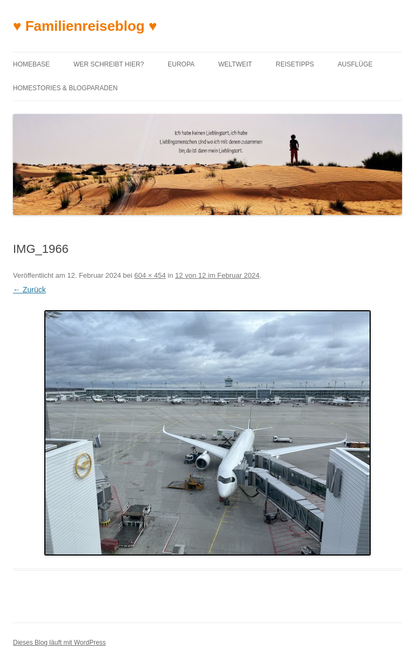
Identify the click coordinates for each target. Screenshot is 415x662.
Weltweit (235, 64)
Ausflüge (355, 64)
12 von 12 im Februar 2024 (217, 275)
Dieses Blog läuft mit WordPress (59, 642)
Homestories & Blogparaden (65, 88)
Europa (181, 64)
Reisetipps (295, 64)
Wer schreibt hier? (108, 64)
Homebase (31, 64)
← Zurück (29, 289)
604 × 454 (150, 275)
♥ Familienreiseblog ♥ (85, 26)
